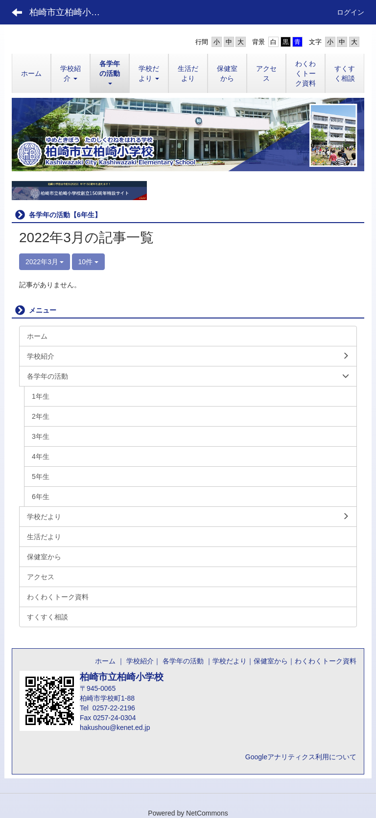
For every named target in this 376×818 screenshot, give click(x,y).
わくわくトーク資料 (325, 661)
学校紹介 (140, 661)
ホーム (105, 661)
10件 (88, 262)
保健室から (271, 661)
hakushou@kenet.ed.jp (115, 727)
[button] (70, 73)
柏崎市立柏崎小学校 (69, 12)
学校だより (229, 661)
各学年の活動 (182, 661)
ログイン (350, 12)
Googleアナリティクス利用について (300, 757)
